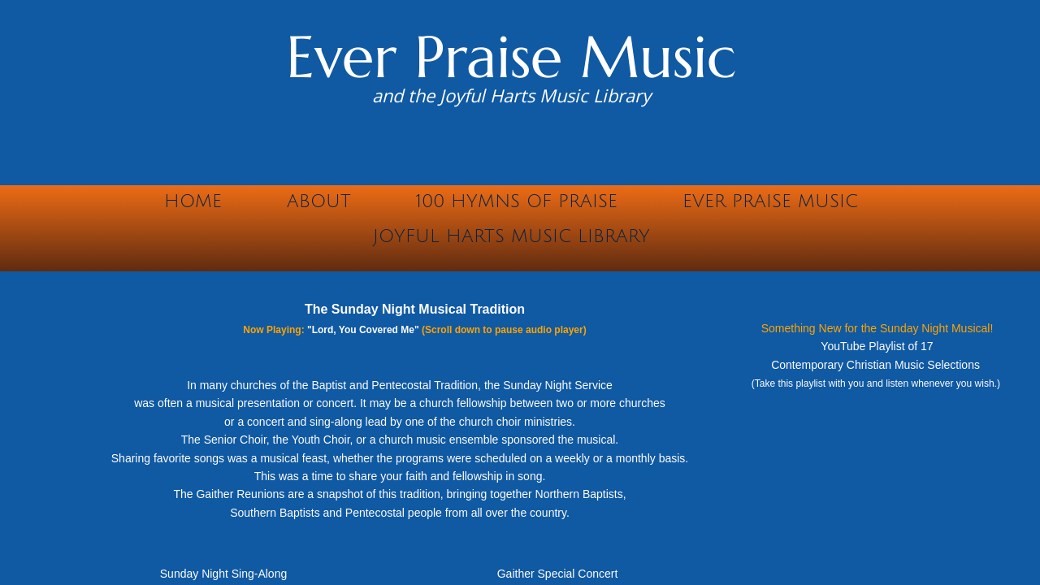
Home (193, 201)
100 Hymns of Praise (517, 201)
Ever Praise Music (770, 201)
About (319, 201)
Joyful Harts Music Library (511, 236)
